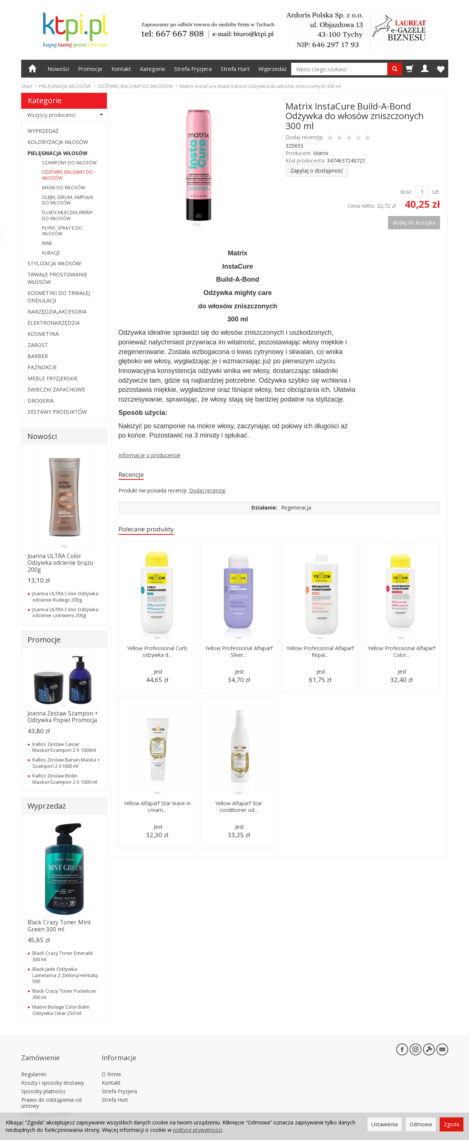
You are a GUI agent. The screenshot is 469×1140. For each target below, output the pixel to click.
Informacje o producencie (149, 455)
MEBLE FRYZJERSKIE (52, 378)
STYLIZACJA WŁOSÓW (54, 263)
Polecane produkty (150, 531)
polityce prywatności (197, 1129)
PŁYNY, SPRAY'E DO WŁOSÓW (62, 231)
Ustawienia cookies (44, 1110)
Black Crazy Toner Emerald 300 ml (62, 956)
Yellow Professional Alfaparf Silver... (238, 654)
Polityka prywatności (46, 1102)
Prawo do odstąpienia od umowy (51, 1090)
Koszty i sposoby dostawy (52, 1070)
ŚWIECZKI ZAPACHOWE (56, 389)
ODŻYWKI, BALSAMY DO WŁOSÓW (67, 175)
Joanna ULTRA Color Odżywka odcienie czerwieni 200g (65, 612)
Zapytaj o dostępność (316, 170)
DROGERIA (40, 400)
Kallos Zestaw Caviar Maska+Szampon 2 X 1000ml (64, 747)
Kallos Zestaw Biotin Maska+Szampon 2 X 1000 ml (64, 778)
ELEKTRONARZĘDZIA (53, 322)
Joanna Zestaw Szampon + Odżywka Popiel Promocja (62, 717)
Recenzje (133, 475)
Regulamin (33, 1062)
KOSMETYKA (43, 333)
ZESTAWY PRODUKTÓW (57, 411)
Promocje (90, 68)
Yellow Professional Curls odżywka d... (157, 654)
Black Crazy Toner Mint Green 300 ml (59, 925)
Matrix (320, 153)
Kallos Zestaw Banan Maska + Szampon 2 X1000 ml (66, 762)
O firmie (111, 1062)
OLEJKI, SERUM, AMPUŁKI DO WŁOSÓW (67, 200)
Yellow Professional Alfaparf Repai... (319, 654)
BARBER (37, 356)
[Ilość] (422, 191)
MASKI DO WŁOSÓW (63, 187)
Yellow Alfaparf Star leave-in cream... (157, 809)
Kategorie (152, 68)
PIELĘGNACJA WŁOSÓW (57, 153)
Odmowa (421, 1124)
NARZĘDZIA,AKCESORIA (57, 311)
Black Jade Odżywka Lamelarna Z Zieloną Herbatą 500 (65, 975)
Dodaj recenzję (207, 491)
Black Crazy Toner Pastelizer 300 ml (64, 993)
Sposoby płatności (43, 1079)
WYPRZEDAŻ (43, 130)
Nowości (58, 68)
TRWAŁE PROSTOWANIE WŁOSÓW (57, 278)
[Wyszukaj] (394, 69)
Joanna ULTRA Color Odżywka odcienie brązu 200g (60, 563)
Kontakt (121, 68)
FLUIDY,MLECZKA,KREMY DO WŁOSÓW (67, 215)
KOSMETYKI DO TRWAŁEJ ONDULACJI (58, 296)
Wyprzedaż (272, 68)
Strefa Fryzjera (193, 68)
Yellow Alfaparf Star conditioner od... (239, 809)
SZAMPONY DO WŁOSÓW (69, 163)
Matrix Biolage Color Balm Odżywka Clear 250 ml (60, 1009)
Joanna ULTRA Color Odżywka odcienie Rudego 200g (65, 596)
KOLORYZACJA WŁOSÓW (57, 141)
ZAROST (37, 344)
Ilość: (406, 191)
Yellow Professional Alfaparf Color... (401, 657)
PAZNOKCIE (42, 367)
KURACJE (51, 253)
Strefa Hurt (235, 68)
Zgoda (451, 1124)
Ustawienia (384, 1124)
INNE (47, 243)
